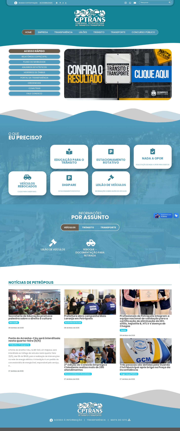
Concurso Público (143, 32)
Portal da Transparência (34, 77)
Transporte (118, 32)
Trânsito (98, 32)
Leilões (83, 32)
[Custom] (135, 2)
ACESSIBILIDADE (46, 3)
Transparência (63, 32)
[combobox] (155, 3)
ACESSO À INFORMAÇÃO (66, 405)
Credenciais (34, 83)
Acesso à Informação (28, 3)
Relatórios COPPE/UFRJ (34, 56)
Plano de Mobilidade (34, 61)
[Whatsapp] (130, 2)
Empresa (43, 32)
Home (28, 32)
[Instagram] (126, 2)
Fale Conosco (34, 93)
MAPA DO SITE (119, 405)
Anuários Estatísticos (34, 67)
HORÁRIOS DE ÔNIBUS (34, 72)
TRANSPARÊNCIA (94, 405)
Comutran (34, 88)
